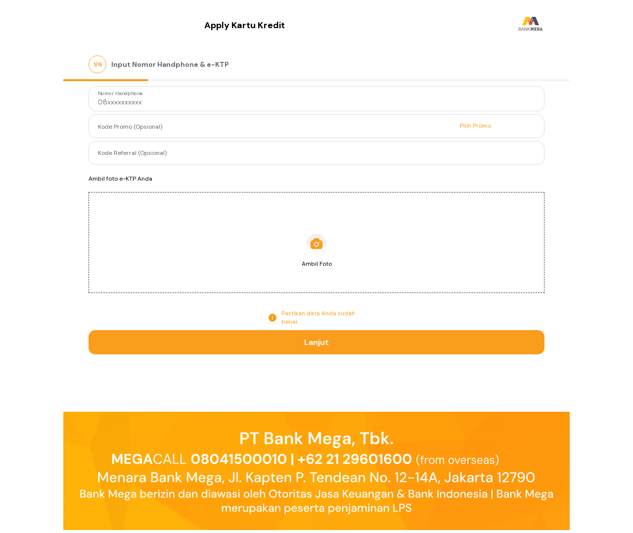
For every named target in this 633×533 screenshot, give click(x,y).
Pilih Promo (475, 126)
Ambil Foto (317, 264)
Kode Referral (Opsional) (132, 152)
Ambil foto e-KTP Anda (120, 179)
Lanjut (316, 342)
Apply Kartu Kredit (244, 25)
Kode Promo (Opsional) (130, 127)
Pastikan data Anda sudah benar (318, 317)
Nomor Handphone (120, 93)
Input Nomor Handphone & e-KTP (170, 64)
